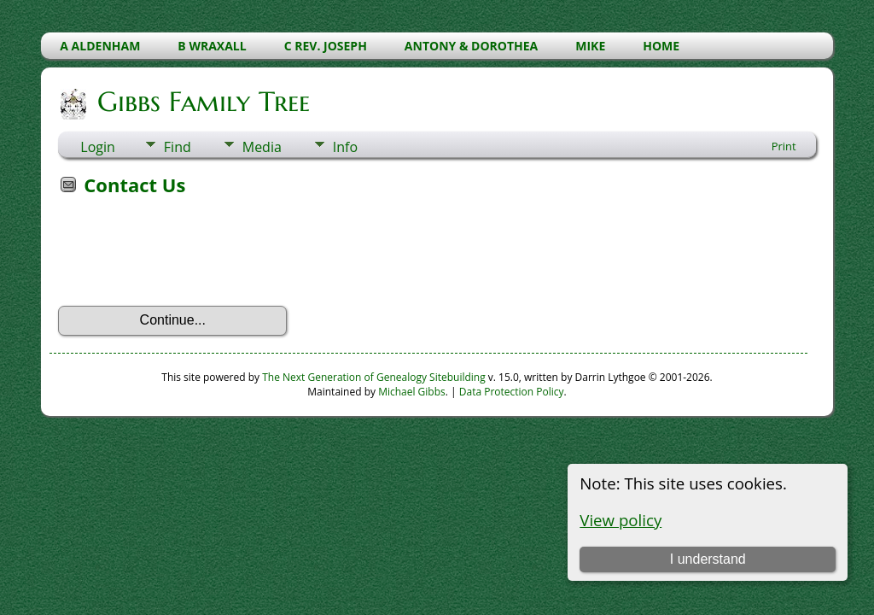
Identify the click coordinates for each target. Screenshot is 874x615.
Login (97, 147)
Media (262, 147)
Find (177, 147)
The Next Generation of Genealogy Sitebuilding (374, 377)
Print (784, 146)
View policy (620, 519)
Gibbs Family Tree (202, 102)
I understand (708, 559)
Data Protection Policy (511, 391)
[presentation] (188, 256)
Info (345, 147)
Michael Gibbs (412, 391)
